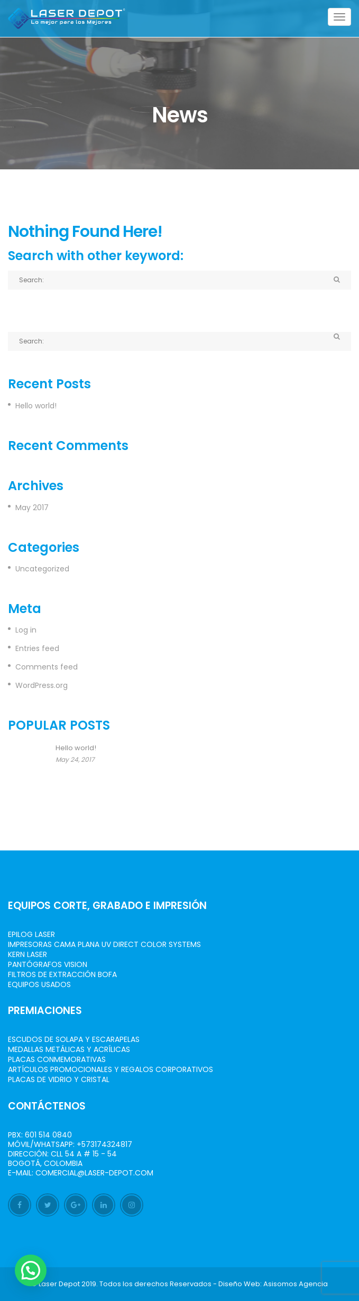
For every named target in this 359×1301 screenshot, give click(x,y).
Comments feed (46, 667)
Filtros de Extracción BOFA (62, 974)
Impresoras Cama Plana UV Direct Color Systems (104, 944)
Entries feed (37, 648)
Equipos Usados (39, 984)
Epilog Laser (31, 934)
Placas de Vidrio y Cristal (58, 1079)
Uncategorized (42, 568)
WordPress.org (41, 685)
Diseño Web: (240, 1284)
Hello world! (36, 405)
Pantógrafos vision (47, 964)
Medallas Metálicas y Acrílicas (69, 1049)
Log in (25, 630)
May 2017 (32, 507)
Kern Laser (27, 954)
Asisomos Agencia (295, 1284)
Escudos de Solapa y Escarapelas (74, 1039)
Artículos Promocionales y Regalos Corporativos (110, 1069)
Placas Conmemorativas (57, 1059)
